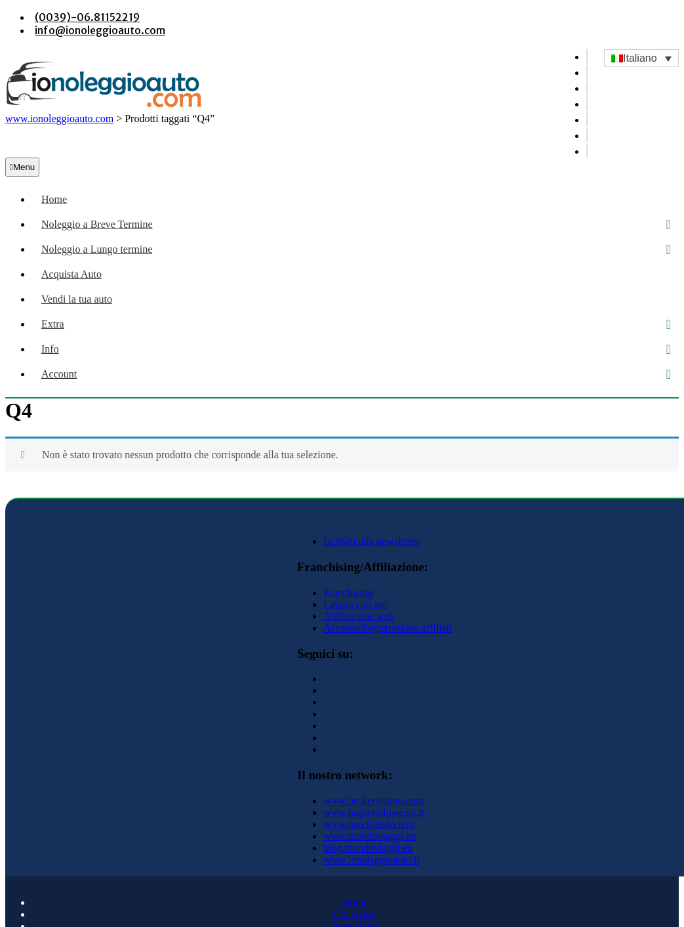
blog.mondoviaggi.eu (367, 847)
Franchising (348, 592)
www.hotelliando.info (368, 824)
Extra (52, 324)
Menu (22, 167)
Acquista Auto (71, 274)
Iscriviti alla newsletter (371, 541)
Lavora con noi (355, 604)
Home (54, 199)
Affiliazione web (358, 616)
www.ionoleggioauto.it (371, 859)
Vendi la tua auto (76, 299)
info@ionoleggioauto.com (100, 30)
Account (59, 373)
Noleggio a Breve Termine (97, 224)
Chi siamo (355, 914)
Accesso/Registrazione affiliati (388, 628)
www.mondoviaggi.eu (369, 836)
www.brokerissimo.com (373, 800)
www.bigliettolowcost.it (373, 812)
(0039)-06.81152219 (87, 17)
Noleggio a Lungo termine (96, 249)
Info (50, 349)
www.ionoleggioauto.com (59, 118)
